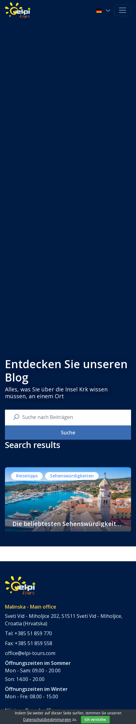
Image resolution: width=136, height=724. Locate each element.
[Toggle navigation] (122, 10)
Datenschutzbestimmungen (47, 719)
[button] (104, 10)
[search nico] (73, 417)
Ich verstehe (95, 719)
